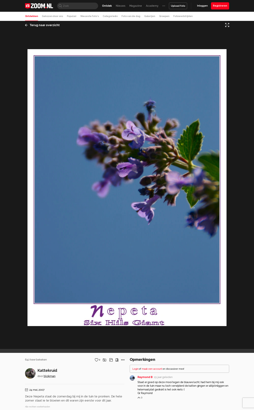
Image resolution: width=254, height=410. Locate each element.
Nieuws (120, 5)
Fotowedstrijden (183, 16)
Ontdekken (31, 16)
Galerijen (149, 16)
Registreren (220, 5)
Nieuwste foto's (89, 16)
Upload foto (178, 6)
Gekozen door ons (52, 16)
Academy (152, 5)
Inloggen (202, 5)
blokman (49, 376)
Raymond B (145, 377)
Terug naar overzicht (42, 25)
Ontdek (107, 5)
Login (135, 369)
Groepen (164, 16)
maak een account (152, 369)
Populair (72, 16)
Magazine (135, 5)
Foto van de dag (131, 16)
